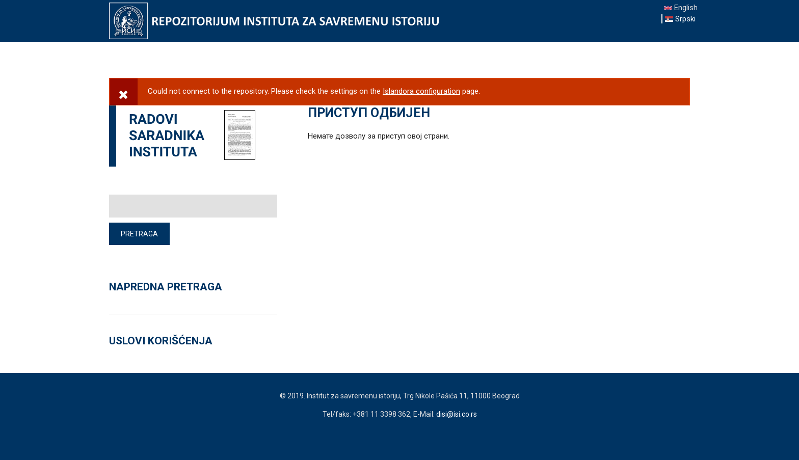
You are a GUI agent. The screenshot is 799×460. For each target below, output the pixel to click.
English (681, 7)
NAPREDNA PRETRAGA (165, 287)
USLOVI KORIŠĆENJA (160, 341)
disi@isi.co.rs (456, 414)
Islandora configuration (421, 91)
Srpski (680, 18)
